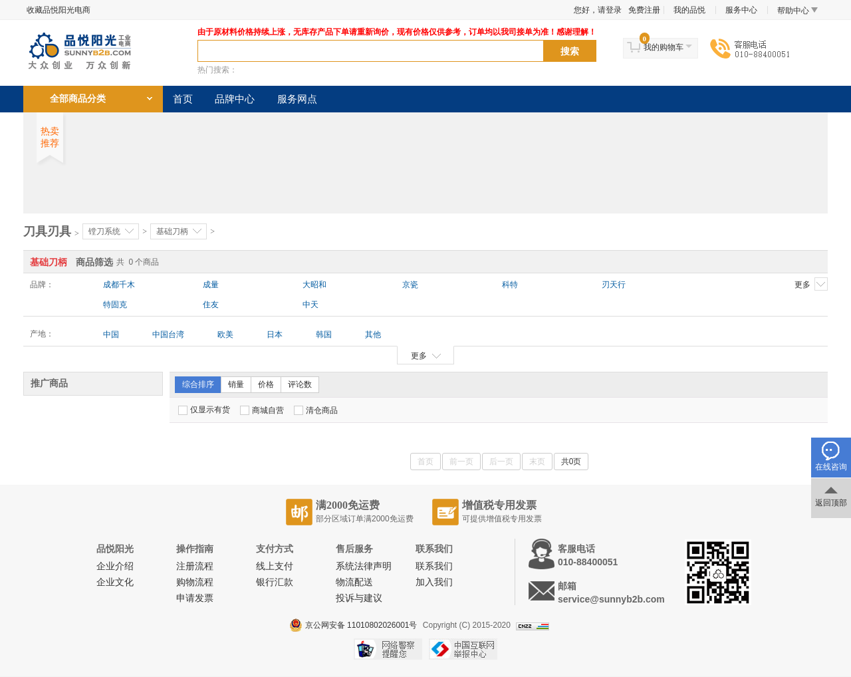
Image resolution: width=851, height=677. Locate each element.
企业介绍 (115, 566)
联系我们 (434, 566)
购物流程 (194, 582)
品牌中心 (235, 99)
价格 (266, 384)
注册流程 (194, 566)
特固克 (115, 304)
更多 (811, 284)
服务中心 (741, 10)
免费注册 (644, 10)
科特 (510, 284)
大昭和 (314, 284)
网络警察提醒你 (388, 649)
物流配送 (354, 582)
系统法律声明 (364, 566)
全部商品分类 (78, 99)
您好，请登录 (598, 10)
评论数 (300, 384)
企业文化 (115, 582)
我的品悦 (689, 10)
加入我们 (434, 582)
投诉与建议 (359, 598)
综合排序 (198, 384)
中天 (310, 304)
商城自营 (262, 410)
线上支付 (274, 566)
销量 (236, 384)
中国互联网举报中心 (463, 649)
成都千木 (119, 284)
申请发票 (194, 598)
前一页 (461, 461)
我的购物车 (663, 47)
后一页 (501, 461)
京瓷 (410, 284)
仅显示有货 (204, 410)
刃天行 (614, 284)
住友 (211, 304)
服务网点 (297, 99)
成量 (211, 284)
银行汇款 (274, 582)
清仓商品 (316, 410)
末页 (537, 461)
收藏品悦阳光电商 (58, 10)
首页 (183, 99)
